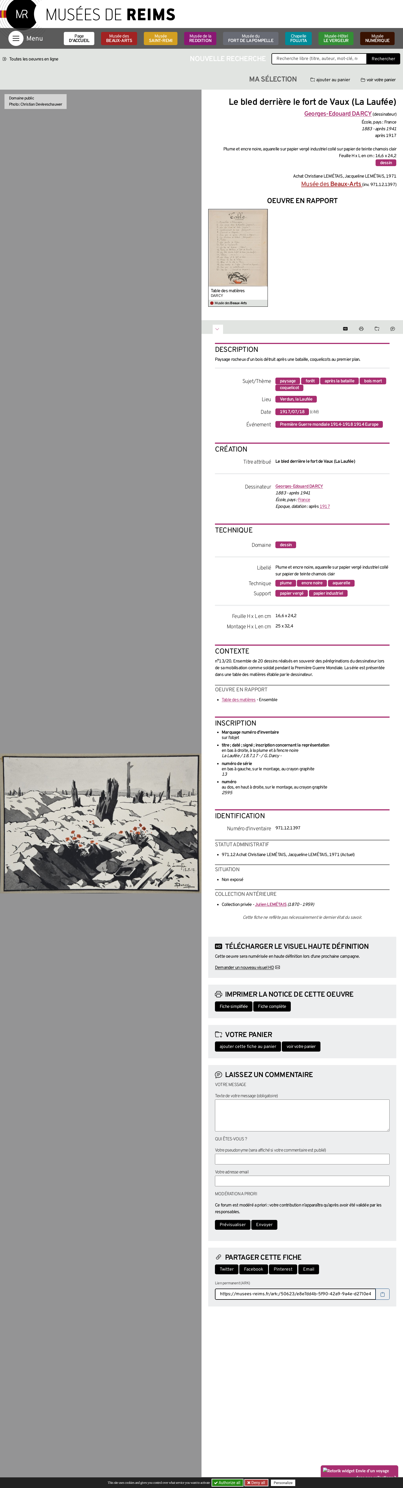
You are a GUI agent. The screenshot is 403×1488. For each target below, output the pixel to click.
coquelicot (289, 388)
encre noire (311, 583)
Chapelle (298, 39)
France (304, 500)
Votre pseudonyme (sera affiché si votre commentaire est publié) (270, 1150)
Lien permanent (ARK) (232, 1283)
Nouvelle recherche (228, 59)
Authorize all (227, 1482)
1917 (325, 507)
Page (79, 39)
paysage (288, 381)
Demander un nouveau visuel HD (244, 968)
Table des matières (228, 291)
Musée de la (200, 39)
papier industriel (328, 593)
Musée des (119, 39)
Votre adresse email (232, 1172)
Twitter (227, 1269)
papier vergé (291, 593)
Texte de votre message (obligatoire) (246, 1096)
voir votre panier (378, 80)
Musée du (250, 39)
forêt (310, 381)
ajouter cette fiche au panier (248, 1047)
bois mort (373, 381)
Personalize (283, 1483)
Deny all (257, 1482)
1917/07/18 (292, 412)
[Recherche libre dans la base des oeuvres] (319, 58)
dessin (386, 163)
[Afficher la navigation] (16, 38)
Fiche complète (272, 1007)
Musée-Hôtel (336, 39)
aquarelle (341, 583)
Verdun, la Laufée (296, 399)
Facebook (253, 1269)
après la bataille (339, 381)
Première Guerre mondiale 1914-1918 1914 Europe (329, 424)
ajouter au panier (330, 80)
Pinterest (283, 1269)
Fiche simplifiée (234, 1007)
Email (308, 1269)
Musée (160, 39)
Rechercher (383, 59)
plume (286, 583)
